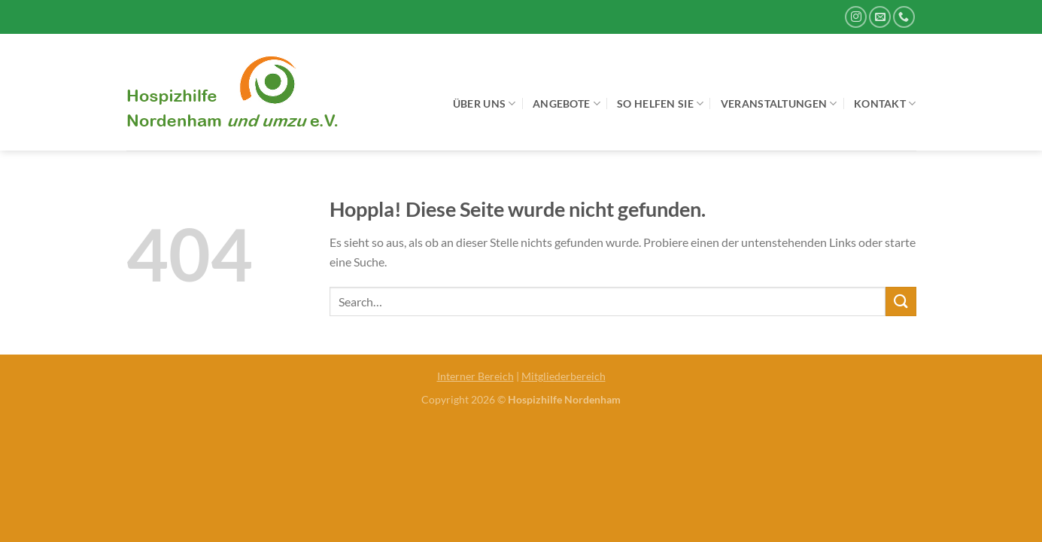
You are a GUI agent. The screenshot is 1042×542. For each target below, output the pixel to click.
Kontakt (885, 103)
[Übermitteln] (901, 301)
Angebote (566, 103)
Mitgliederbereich (563, 376)
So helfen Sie (660, 103)
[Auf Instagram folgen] (856, 17)
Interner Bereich (475, 376)
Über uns (484, 103)
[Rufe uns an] (904, 17)
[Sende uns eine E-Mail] (880, 17)
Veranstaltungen (779, 103)
